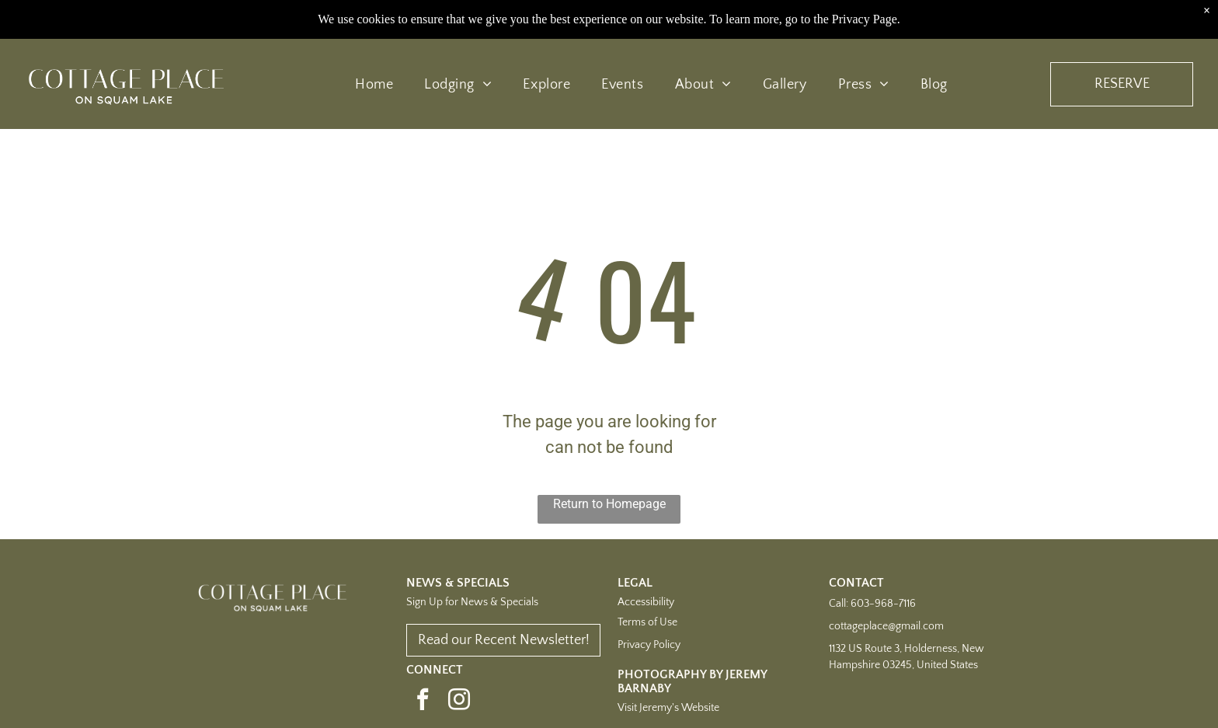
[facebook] (422, 701)
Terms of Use (647, 622)
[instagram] (459, 701)
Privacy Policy (649, 645)
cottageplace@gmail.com (886, 626)
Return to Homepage (609, 503)
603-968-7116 (883, 603)
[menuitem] (374, 84)
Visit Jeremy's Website (668, 708)
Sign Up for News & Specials (472, 602)
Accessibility (646, 602)
